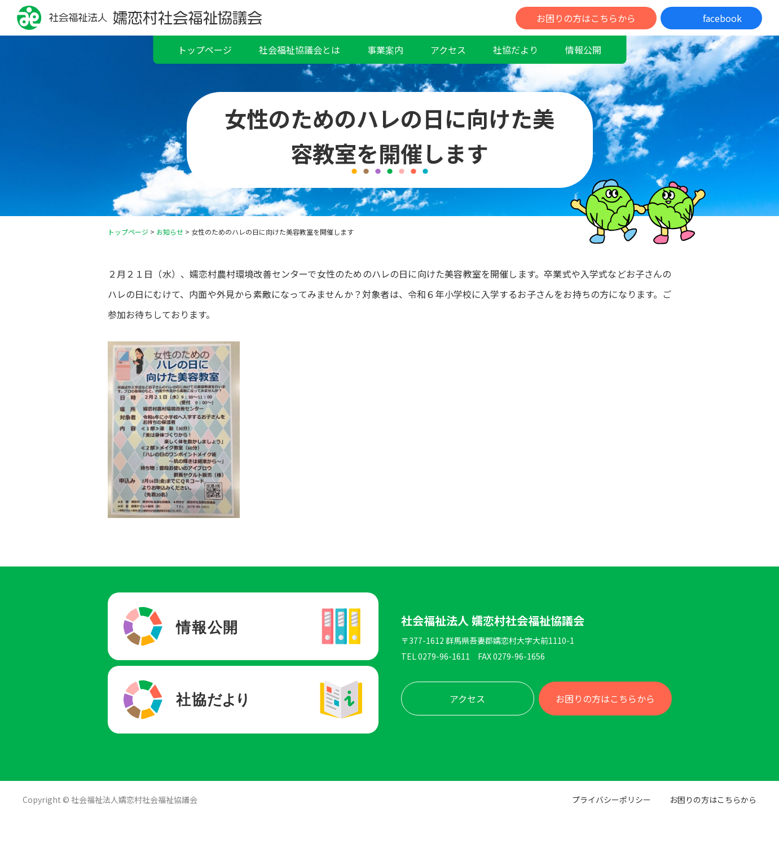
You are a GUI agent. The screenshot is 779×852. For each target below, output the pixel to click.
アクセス (448, 49)
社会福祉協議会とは (299, 49)
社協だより (515, 49)
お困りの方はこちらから (586, 18)
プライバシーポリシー (611, 799)
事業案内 (385, 49)
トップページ (205, 49)
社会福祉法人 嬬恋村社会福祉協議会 (492, 620)
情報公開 (583, 49)
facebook (722, 18)
